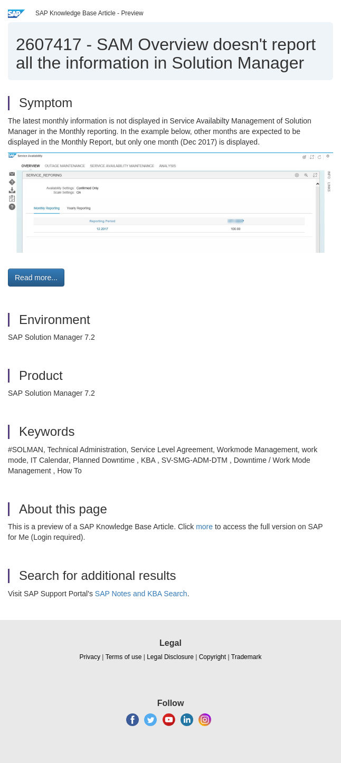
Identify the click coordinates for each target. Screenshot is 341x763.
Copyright (212, 657)
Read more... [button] (36, 277)
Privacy (90, 657)
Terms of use (124, 657)
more (204, 526)
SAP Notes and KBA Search (141, 593)
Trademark (246, 657)
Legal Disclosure (170, 657)
